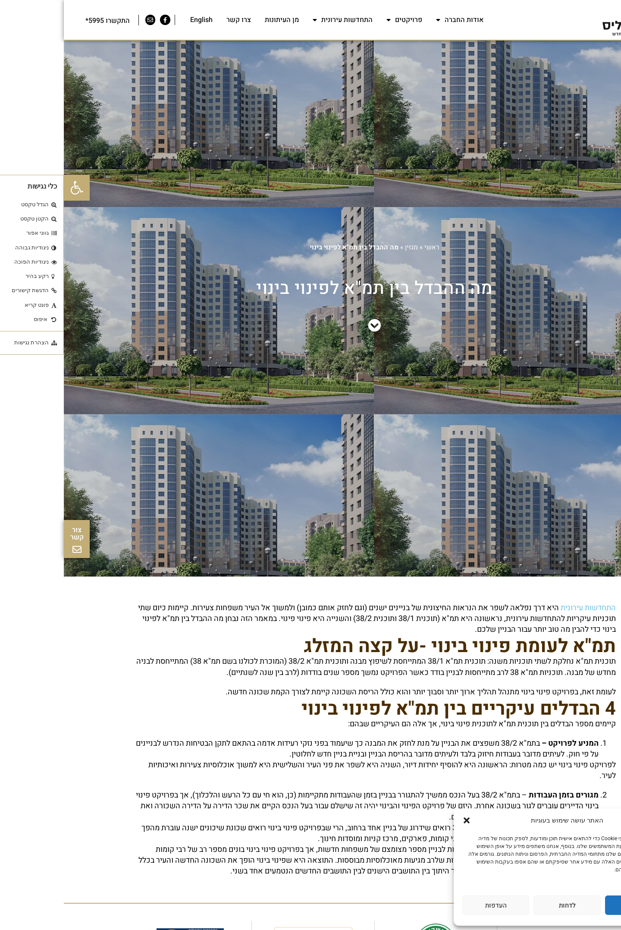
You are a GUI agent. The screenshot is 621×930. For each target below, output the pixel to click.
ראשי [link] (368, 247)
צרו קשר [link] (175, 20)
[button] (402, 820)
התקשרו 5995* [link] (44, 21)
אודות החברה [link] (396, 20)
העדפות (432, 905)
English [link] (137, 20)
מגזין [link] (347, 247)
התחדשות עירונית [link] (279, 20)
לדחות (503, 905)
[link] (13, 188)
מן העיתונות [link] (218, 20)
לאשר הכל (574, 905)
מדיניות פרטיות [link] (591, 877)
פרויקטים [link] (340, 20)
